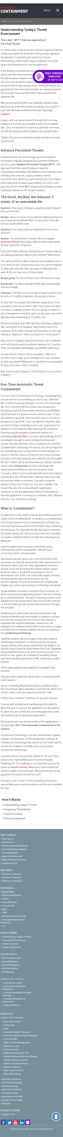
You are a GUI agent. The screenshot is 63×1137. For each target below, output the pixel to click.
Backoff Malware (10, 961)
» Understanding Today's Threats (19, 805)
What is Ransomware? (12, 856)
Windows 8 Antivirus (11, 877)
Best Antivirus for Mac (12, 1096)
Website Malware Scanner (16, 1060)
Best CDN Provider (12, 1021)
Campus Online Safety (12, 1100)
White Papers (8, 892)
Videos (5, 899)
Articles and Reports (11, 895)
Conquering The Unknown (14, 940)
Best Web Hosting (12, 1074)
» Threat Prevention (12, 814)
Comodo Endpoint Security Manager (20, 1035)
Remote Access (11, 1046)
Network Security (10, 1086)
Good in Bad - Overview (13, 979)
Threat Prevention (10, 944)
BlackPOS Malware (11, 965)
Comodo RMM (10, 1039)
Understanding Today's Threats (16, 937)
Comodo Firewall (10, 1093)
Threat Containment (11, 947)
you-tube (16, 1122)
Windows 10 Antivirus (12, 881)
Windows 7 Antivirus (11, 874)
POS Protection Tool (11, 958)
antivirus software (10, 241)
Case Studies (8, 906)
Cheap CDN (9, 1025)
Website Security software (16, 1063)
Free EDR (6, 1103)
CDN (6, 1029)
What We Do (8, 839)
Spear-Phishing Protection (14, 860)
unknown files (19, 436)
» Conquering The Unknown (16, 809)
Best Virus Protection (14, 1070)
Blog (4, 909)
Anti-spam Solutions (11, 1079)
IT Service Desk (11, 1049)
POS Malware (8, 972)
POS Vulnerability (10, 968)
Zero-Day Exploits (10, 853)
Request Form (8, 1114)
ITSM (4, 913)
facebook (4, 1122)
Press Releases (9, 902)
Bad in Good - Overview (13, 1017)
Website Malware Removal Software (20, 1056)
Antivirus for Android (11, 1089)
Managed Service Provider (14, 916)
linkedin (22, 1122)
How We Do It (8, 842)
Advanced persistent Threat (15, 846)
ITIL (3, 926)
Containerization (10, 863)
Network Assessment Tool (16, 1053)
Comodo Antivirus (12, 1005)
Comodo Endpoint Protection (17, 1032)
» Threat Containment (13, 818)
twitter (10, 1122)
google (28, 1122)
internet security (19, 767)
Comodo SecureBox (13, 983)
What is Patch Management (17, 1042)
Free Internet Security (12, 1083)
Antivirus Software (12, 1067)
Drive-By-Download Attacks (14, 849)
